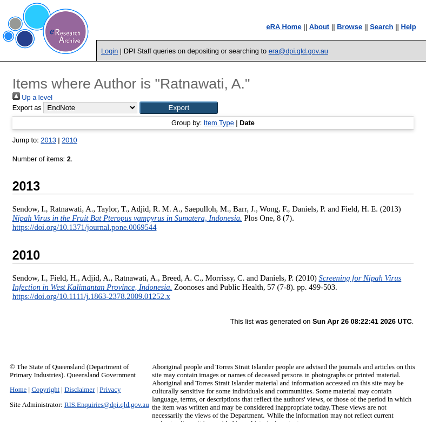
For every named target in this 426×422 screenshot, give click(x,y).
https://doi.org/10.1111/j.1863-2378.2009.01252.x (91, 296)
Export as (27, 108)
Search (381, 27)
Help (408, 27)
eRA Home (283, 27)
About (319, 27)
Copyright (45, 389)
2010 (69, 140)
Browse (349, 27)
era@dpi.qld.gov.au (298, 51)
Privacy (110, 389)
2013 (48, 140)
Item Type (219, 123)
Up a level (32, 97)
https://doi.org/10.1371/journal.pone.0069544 (84, 227)
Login (109, 51)
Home (18, 389)
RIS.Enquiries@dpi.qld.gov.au (106, 405)
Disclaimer (79, 389)
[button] (178, 107)
